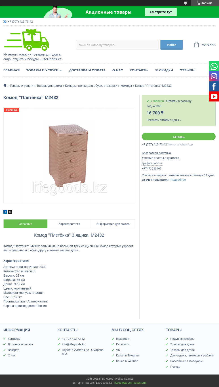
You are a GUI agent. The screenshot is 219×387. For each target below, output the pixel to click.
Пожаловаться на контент (130, 382)
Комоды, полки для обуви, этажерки (91, 85)
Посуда (175, 366)
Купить (179, 137)
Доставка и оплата (87, 70)
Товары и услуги (42, 70)
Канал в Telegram (127, 355)
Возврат (13, 350)
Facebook (122, 344)
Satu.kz (128, 378)
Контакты (139, 70)
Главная (11, 70)
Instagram (122, 338)
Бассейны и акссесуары (186, 361)
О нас (117, 70)
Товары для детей (182, 350)
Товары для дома (49, 85)
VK (118, 350)
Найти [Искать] (171, 44)
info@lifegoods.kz (73, 344)
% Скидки (164, 70)
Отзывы (187, 70)
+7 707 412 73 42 (73, 338)
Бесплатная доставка (156, 153)
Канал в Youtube (127, 361)
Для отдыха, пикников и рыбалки (192, 355)
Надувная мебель (182, 338)
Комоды (126, 85)
